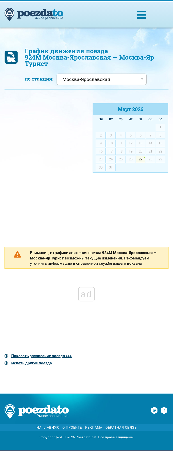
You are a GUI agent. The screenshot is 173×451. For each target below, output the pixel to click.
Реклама (93, 427)
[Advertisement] (42, 135)
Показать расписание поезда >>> (41, 355)
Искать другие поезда (31, 362)
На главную (47, 427)
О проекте (72, 427)
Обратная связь (121, 427)
